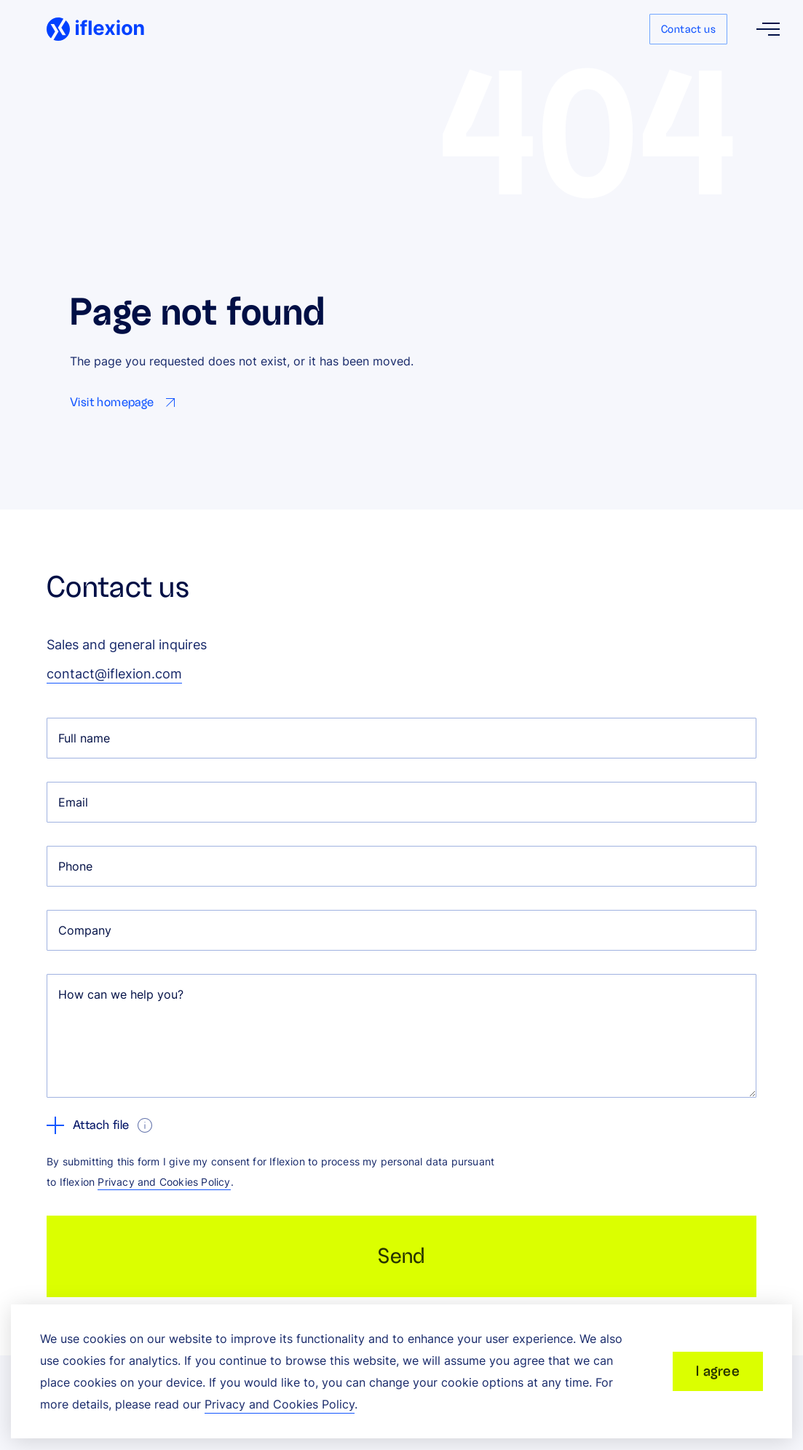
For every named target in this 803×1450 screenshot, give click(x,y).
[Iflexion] (95, 29)
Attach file (88, 1125)
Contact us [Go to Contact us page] (688, 29)
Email (73, 802)
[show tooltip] (145, 1125)
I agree (718, 1371)
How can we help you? (120, 994)
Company (84, 930)
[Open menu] (768, 29)
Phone (75, 866)
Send (401, 1256)
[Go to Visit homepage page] (125, 402)
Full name (84, 738)
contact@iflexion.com (114, 673)
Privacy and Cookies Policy (164, 1182)
